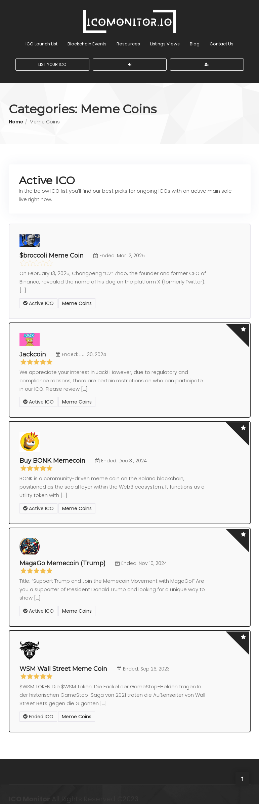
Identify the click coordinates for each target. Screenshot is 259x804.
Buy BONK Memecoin (52, 455)
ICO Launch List (41, 39)
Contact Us (221, 39)
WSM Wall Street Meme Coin (63, 663)
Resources (128, 39)
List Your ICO (52, 59)
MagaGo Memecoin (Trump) (62, 557)
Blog (195, 39)
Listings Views (165, 39)
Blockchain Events (87, 39)
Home (16, 116)
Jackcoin (32, 349)
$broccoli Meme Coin (51, 250)
